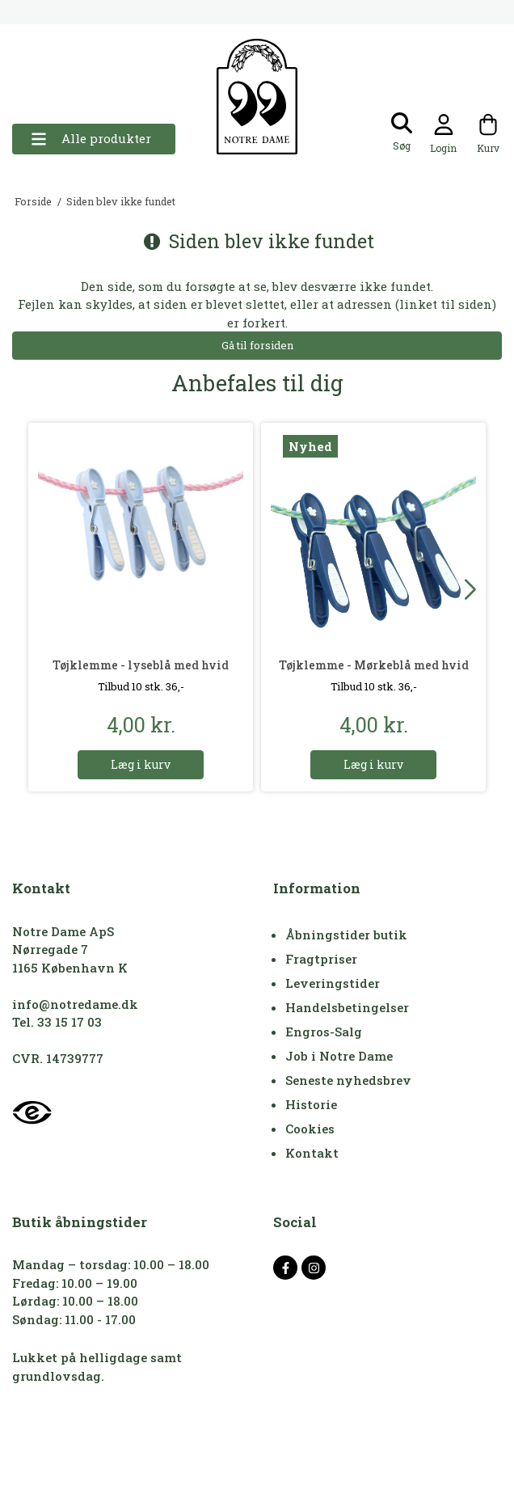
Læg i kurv (141, 764)
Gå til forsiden (257, 345)
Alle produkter (91, 138)
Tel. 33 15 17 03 (57, 1022)
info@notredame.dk (75, 1004)
